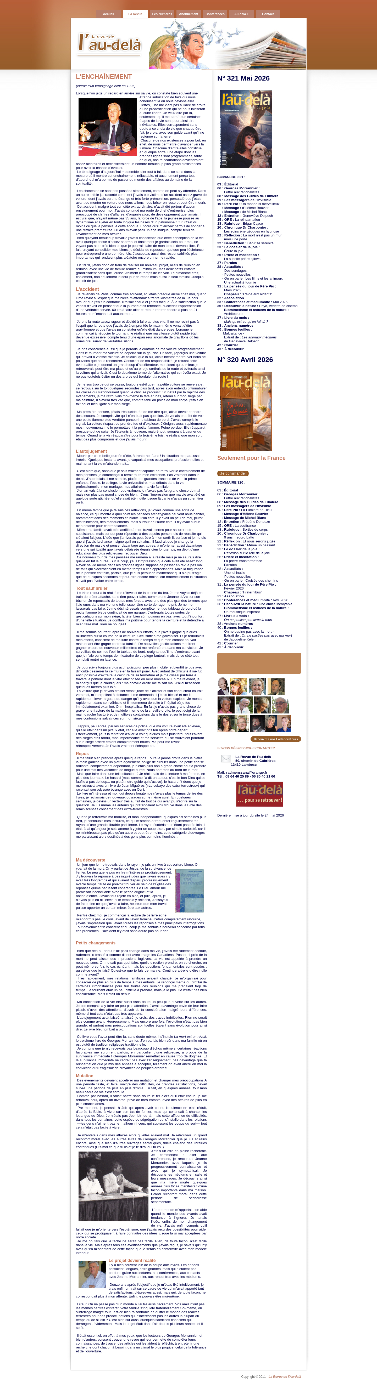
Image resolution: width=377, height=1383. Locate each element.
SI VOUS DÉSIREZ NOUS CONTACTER (246, 748)
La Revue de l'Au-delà (285, 1377)
